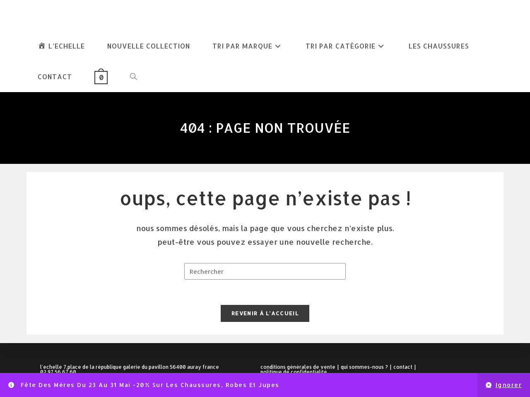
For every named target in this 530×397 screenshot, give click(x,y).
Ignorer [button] (509, 384)
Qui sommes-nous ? (364, 367)
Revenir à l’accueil (265, 313)
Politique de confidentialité (293, 372)
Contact (402, 367)
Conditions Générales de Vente (297, 367)
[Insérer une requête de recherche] (265, 271)
